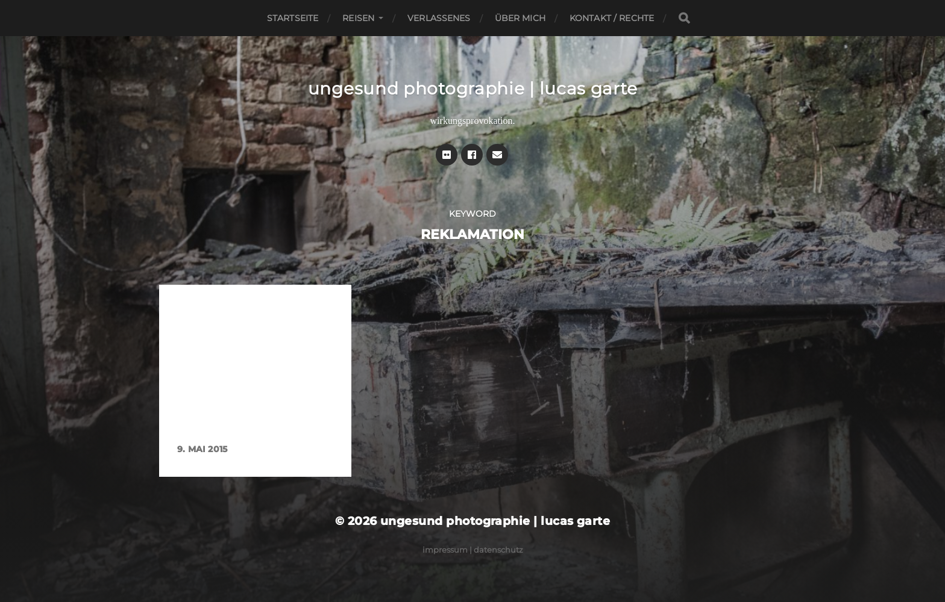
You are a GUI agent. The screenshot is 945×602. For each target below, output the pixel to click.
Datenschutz (498, 549)
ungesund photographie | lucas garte (473, 88)
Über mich (520, 18)
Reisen (358, 18)
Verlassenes (439, 18)
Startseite (292, 18)
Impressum (445, 549)
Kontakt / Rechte (612, 18)
